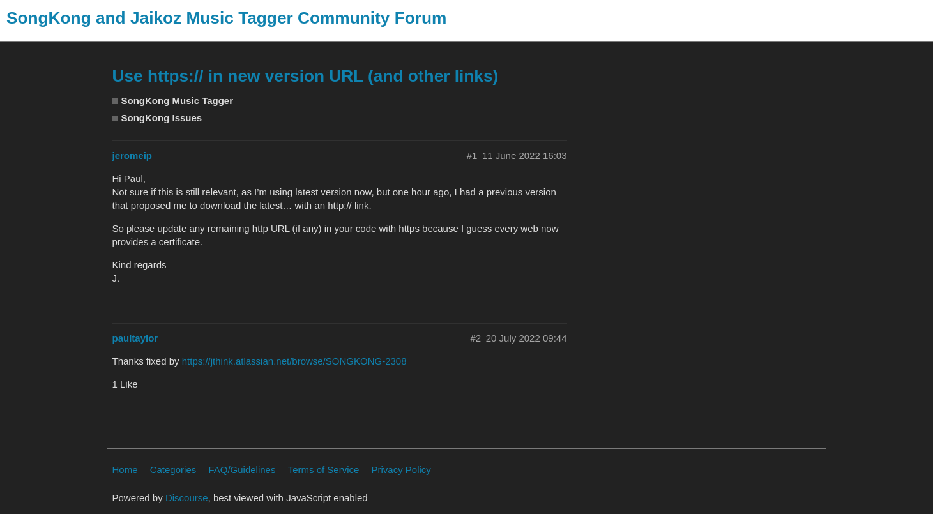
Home (125, 469)
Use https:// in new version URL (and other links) (305, 76)
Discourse (186, 497)
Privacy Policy (401, 469)
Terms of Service (324, 469)
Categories (173, 469)
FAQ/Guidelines (241, 469)
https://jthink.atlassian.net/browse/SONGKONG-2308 (294, 361)
